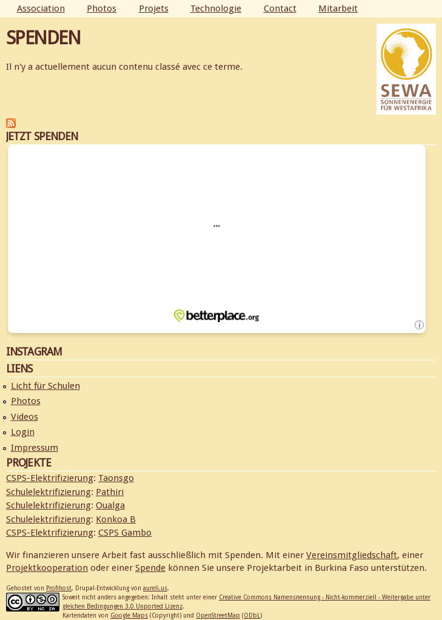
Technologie (215, 8)
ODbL (252, 615)
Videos (24, 416)
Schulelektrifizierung (48, 492)
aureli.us (155, 588)
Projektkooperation (47, 567)
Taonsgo (116, 478)
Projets (154, 8)
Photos (101, 8)
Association (41, 8)
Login (23, 431)
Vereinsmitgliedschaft (351, 555)
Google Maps (129, 615)
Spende (150, 567)
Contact (280, 8)
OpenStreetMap (218, 615)
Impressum (34, 447)
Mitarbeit (338, 8)
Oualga (110, 505)
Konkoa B (116, 519)
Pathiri (110, 492)
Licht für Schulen (45, 385)
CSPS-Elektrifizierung (49, 478)
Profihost (59, 588)
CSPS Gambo (125, 532)
